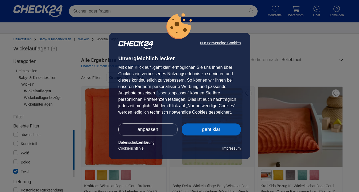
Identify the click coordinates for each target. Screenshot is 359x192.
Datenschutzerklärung (136, 142)
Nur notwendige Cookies (220, 43)
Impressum (231, 148)
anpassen (147, 129)
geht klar (211, 129)
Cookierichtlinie (131, 148)
